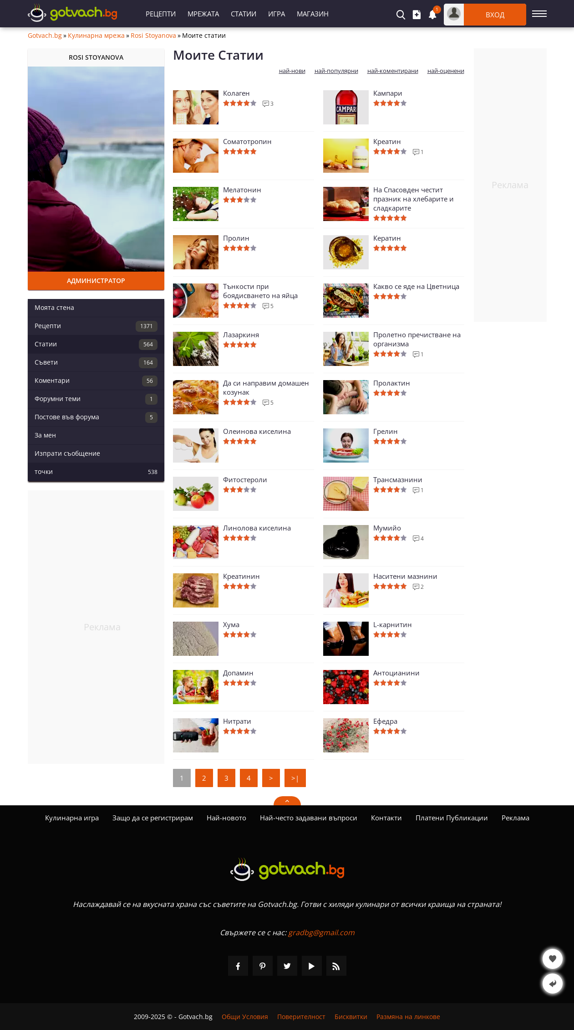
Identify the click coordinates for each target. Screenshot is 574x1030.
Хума (231, 624)
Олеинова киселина (257, 431)
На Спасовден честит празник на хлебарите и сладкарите (413, 198)
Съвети (96, 362)
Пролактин (391, 382)
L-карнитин (392, 624)
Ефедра (385, 721)
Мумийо (387, 527)
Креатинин (241, 576)
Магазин (313, 13)
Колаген (236, 93)
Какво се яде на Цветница (416, 286)
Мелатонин (242, 189)
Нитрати (237, 721)
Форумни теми (96, 399)
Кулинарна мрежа (96, 35)
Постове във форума (96, 417)
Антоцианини (396, 672)
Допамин (238, 672)
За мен (45, 435)
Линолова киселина (257, 527)
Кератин (387, 237)
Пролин (236, 237)
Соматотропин (247, 141)
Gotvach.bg (45, 35)
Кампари (387, 93)
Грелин (385, 431)
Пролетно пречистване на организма (417, 339)
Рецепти (161, 13)
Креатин (387, 141)
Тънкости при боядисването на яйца (260, 291)
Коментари (96, 381)
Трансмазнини (397, 479)
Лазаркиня (241, 334)
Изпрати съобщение (67, 453)
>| (295, 778)
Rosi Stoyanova (153, 35)
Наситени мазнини (405, 576)
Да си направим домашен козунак (266, 387)
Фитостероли (245, 479)
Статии (243, 13)
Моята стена (54, 307)
